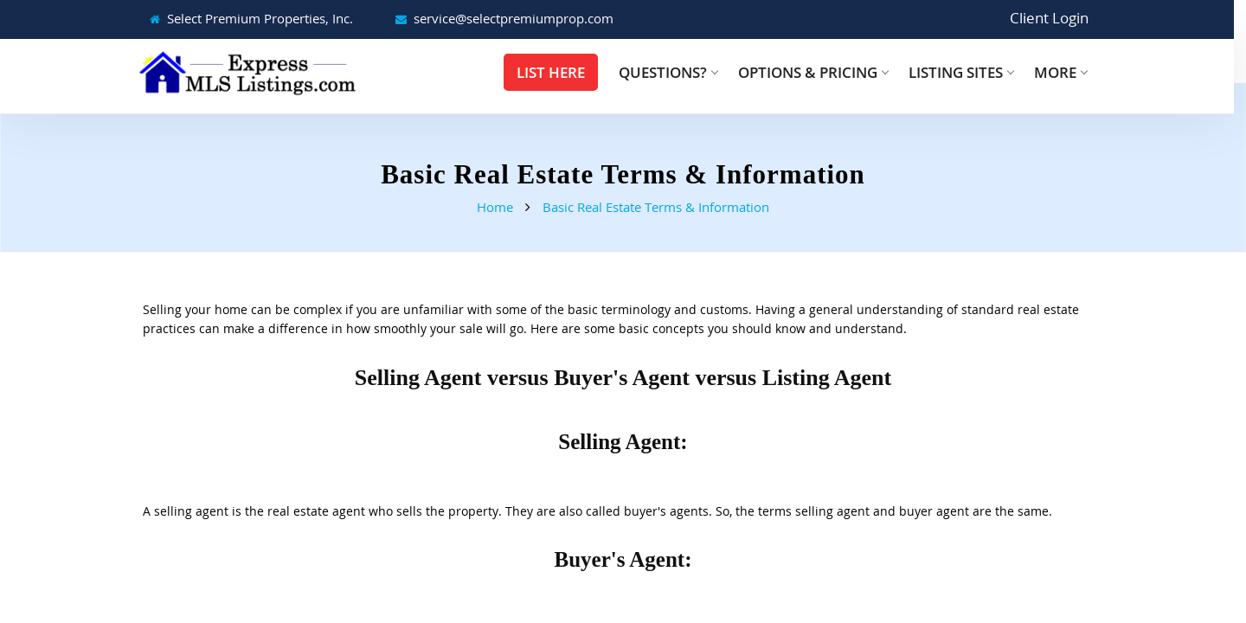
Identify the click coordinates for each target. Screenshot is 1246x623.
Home (495, 206)
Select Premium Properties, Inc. (260, 18)
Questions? (668, 72)
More (1060, 72)
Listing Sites (961, 72)
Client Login (1049, 18)
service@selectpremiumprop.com (513, 18)
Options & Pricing (813, 72)
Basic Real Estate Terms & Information (656, 206)
